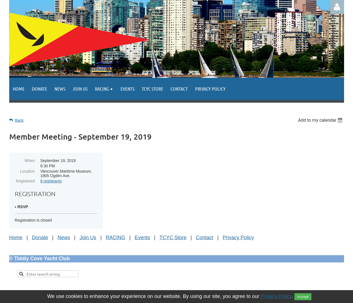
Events (142, 237)
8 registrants (51, 181)
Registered (25, 181)
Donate (40, 237)
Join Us (88, 237)
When (30, 160)
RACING (115, 237)
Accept (303, 297)
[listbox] (321, 120)
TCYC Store (172, 237)
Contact (204, 237)
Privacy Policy (238, 237)
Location (27, 171)
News (63, 237)
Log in (337, 7)
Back (19, 120)
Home (16, 237)
